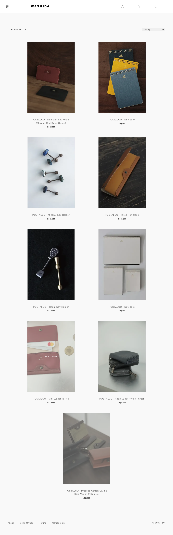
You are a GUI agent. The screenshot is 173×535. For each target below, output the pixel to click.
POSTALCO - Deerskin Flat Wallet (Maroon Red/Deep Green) (51, 121)
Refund (43, 523)
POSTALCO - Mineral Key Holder (51, 215)
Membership (58, 523)
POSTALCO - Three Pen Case (122, 215)
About (11, 523)
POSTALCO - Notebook (122, 119)
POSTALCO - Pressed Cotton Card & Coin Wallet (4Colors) (86, 492)
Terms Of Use (26, 523)
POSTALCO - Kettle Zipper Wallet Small (121, 398)
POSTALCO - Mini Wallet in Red (51, 398)
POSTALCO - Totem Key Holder (51, 307)
